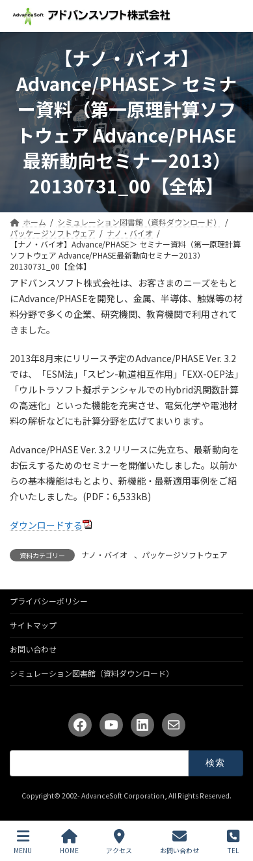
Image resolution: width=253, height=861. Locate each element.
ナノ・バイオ (104, 554)
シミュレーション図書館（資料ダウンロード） (92, 673)
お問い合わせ (33, 649)
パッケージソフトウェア (185, 554)
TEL (233, 841)
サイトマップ (33, 624)
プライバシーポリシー (49, 600)
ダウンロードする (46, 524)
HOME (69, 841)
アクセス (119, 841)
